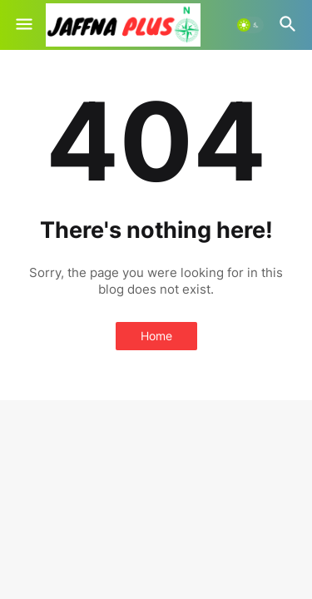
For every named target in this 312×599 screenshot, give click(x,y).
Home (156, 336)
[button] (23, 25)
